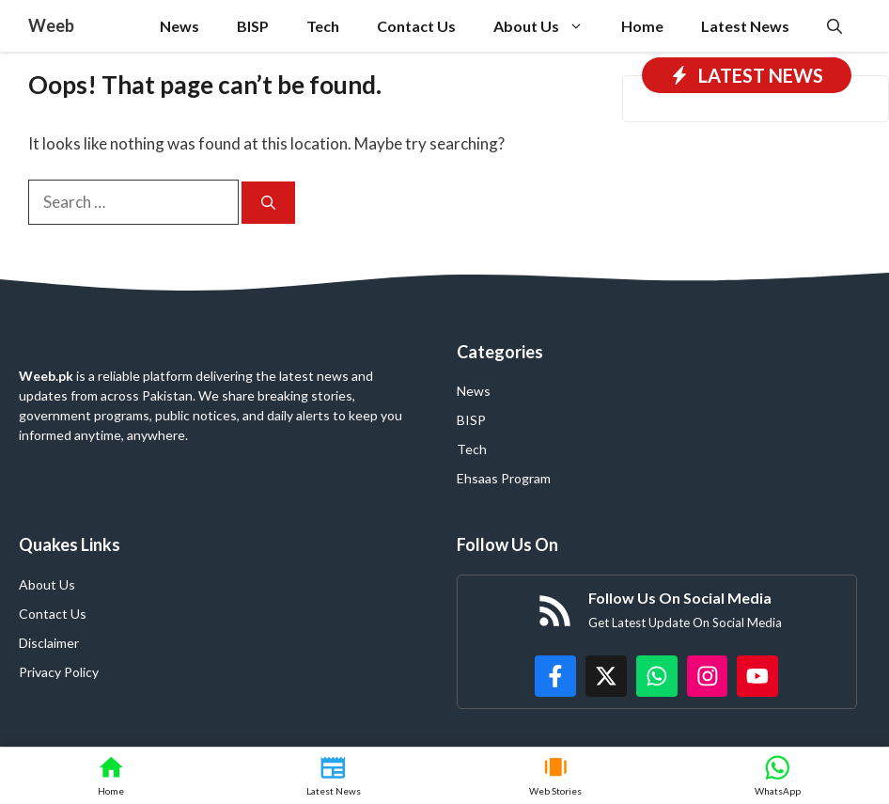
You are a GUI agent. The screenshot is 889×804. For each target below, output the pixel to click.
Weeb (51, 25)
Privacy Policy (59, 672)
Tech (322, 26)
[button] (834, 26)
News (179, 26)
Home (642, 26)
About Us (547, 26)
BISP (253, 26)
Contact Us (416, 26)
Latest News (745, 26)
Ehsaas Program (504, 478)
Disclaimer (49, 643)
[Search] (268, 202)
